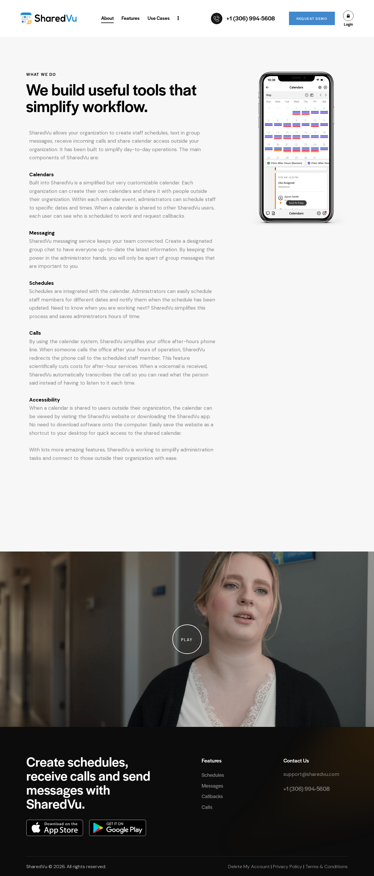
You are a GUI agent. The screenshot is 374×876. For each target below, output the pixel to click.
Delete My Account (249, 866)
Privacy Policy (287, 866)
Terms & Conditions (326, 866)
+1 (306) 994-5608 (306, 789)
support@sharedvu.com (311, 774)
